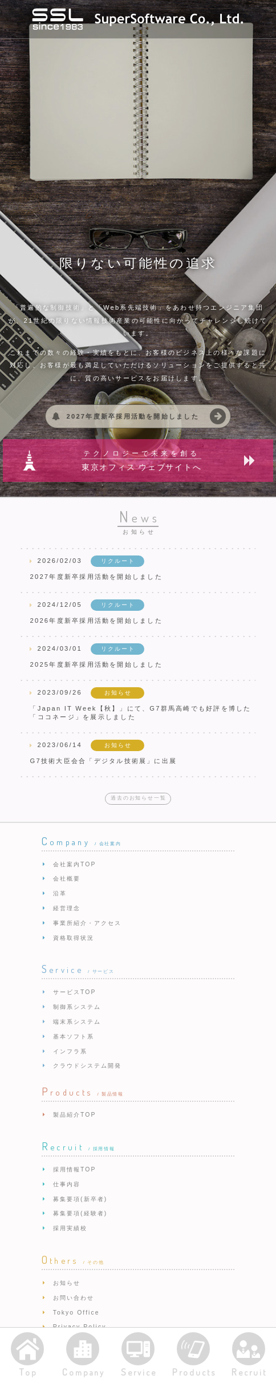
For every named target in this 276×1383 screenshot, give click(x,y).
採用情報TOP (74, 1169)
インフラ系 (70, 1051)
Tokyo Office (76, 1312)
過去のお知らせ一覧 (138, 798)
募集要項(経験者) (80, 1213)
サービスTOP (74, 992)
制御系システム (77, 1007)
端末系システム (77, 1022)
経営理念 (66, 908)
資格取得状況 (73, 938)
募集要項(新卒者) (80, 1199)
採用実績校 (70, 1228)
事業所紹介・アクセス (87, 923)
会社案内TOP (74, 864)
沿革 (60, 893)
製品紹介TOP (74, 1115)
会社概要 (66, 878)
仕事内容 (66, 1184)
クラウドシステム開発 (87, 1065)
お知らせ (66, 1283)
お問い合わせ (73, 1298)
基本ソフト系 (73, 1036)
